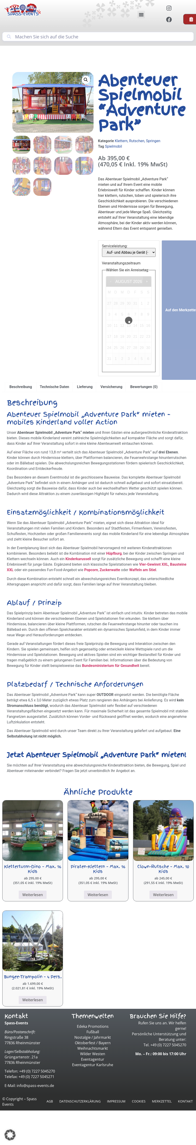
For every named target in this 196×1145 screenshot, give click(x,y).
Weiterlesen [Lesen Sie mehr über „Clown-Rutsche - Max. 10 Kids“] (163, 894)
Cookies (139, 1101)
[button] (141, 14)
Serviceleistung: (115, 246)
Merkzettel (162, 1101)
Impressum (116, 1101)
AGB (50, 1101)
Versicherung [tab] (111, 387)
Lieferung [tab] (85, 387)
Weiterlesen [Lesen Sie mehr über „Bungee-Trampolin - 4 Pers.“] (32, 999)
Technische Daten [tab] (54, 387)
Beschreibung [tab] (20, 387)
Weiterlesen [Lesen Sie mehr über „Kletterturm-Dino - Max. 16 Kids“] (32, 894)
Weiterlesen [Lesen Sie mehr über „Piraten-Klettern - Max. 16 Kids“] (98, 894)
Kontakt (185, 1101)
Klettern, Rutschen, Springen (137, 141)
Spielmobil (113, 146)
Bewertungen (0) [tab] (144, 387)
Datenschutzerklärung (80, 1101)
